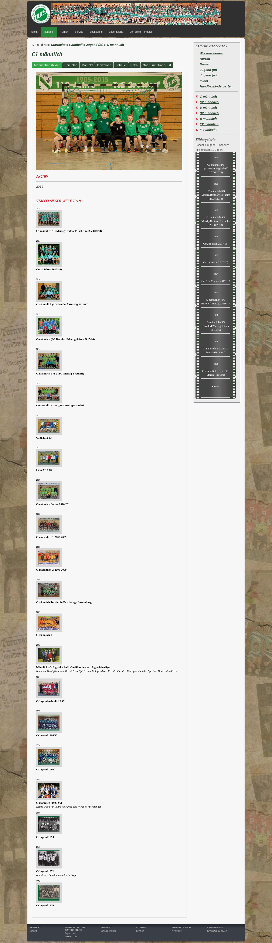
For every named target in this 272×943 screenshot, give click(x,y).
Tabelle (121, 65)
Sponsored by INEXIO (217, 931)
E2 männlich (209, 124)
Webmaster (176, 931)
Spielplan (71, 65)
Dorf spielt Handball (140, 31)
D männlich (208, 107)
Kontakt (87, 65)
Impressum (70, 933)
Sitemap (140, 931)
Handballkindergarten (216, 86)
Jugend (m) (94, 44)
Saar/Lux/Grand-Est (157, 65)
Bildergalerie (116, 31)
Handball (49, 31)
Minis (204, 81)
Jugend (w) (208, 75)
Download (104, 65)
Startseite (58, 44)
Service (79, 31)
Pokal (134, 65)
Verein (34, 31)
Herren (205, 59)
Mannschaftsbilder (47, 65)
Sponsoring (96, 31)
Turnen (64, 31)
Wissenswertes (211, 53)
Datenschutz (71, 936)
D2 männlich (209, 113)
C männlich (115, 44)
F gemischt (208, 129)
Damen (205, 64)
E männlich (208, 118)
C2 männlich (209, 102)
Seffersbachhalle (108, 931)
